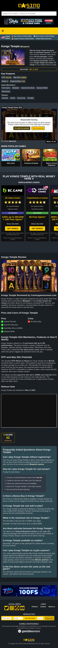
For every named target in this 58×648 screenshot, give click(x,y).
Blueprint (25, 47)
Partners (35, 606)
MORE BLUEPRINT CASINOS (29, 182)
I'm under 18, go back (22, 128)
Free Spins (6, 88)
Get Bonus (12, 228)
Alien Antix (11, 163)
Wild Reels (6, 91)
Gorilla (12, 98)
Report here (12, 141)
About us (51, 606)
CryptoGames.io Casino (37, 198)
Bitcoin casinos (41, 560)
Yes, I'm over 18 (38, 128)
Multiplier (15, 88)
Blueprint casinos (37, 464)
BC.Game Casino (12, 198)
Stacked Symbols (28, 88)
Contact (43, 606)
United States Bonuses (43, 38)
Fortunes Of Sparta (31, 163)
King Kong (21, 98)
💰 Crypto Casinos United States (22, 38)
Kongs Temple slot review (43, 63)
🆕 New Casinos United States (44, 36)
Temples (30, 98)
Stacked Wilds (42, 88)
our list (39, 477)
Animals (5, 98)
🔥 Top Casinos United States (21, 36)
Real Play (51, 142)
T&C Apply (8, 233)
